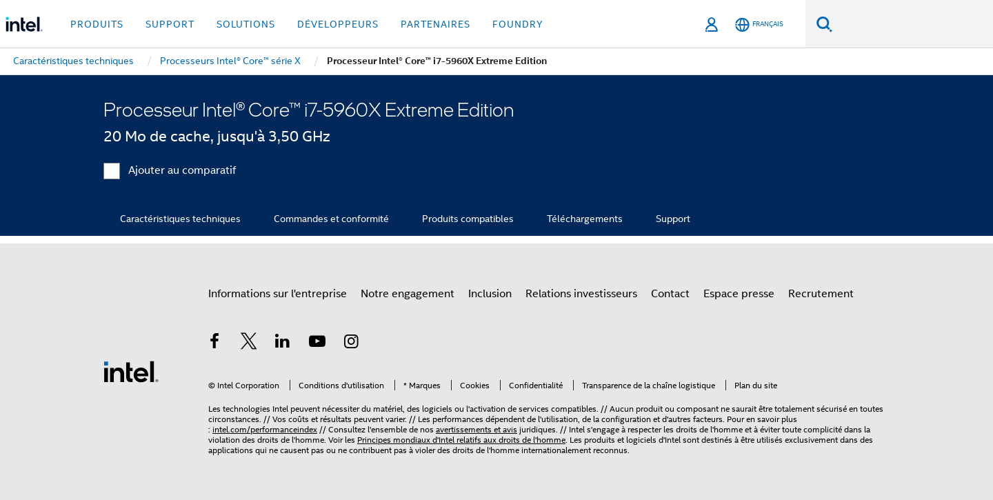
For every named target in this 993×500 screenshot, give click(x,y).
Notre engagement (407, 294)
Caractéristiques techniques (180, 218)
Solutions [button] (246, 24)
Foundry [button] (517, 24)
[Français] (759, 24)
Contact (670, 294)
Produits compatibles (468, 218)
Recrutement (821, 294)
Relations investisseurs (581, 294)
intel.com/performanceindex (264, 429)
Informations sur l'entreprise (277, 294)
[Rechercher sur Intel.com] (912, 24)
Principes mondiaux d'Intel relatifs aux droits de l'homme (461, 439)
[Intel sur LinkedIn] (282, 343)
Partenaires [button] (435, 24)
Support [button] (170, 24)
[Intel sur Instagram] (351, 343)
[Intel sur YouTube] (317, 343)
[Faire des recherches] (824, 23)
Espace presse (738, 294)
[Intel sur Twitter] (249, 343)
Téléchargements (585, 218)
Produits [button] (96, 24)
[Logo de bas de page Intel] (131, 371)
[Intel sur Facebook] (214, 343)
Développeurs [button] (338, 24)
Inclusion (490, 294)
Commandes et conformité (331, 218)
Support (673, 218)
